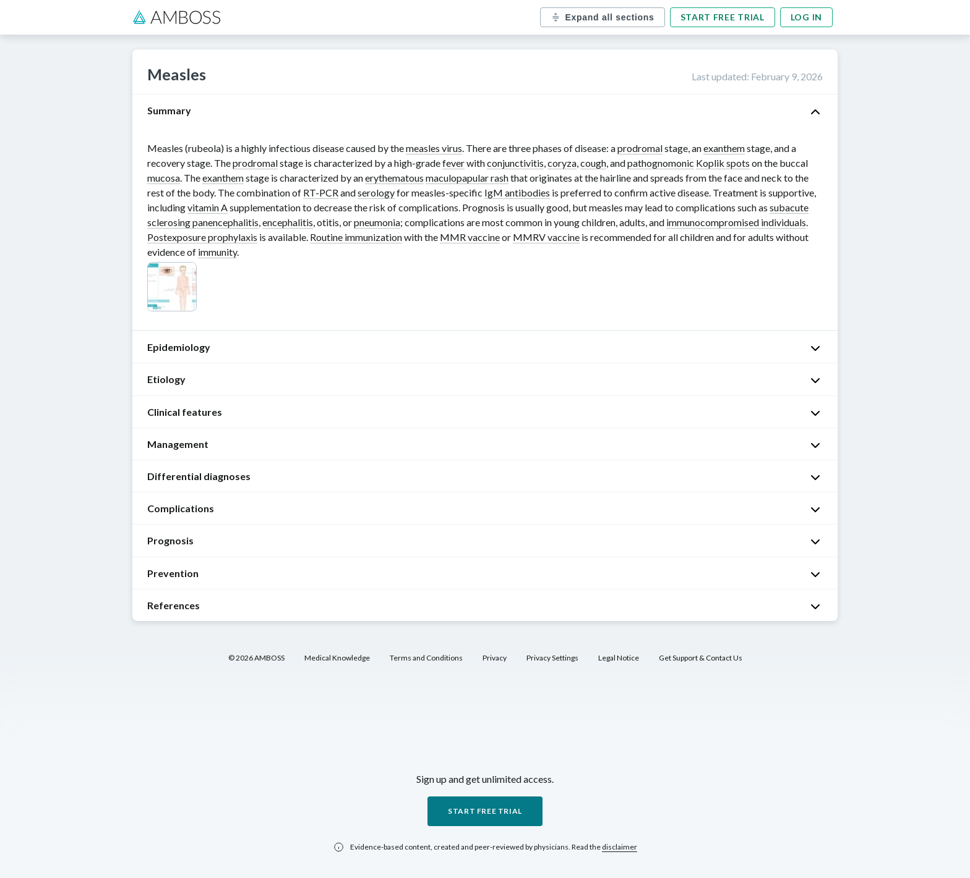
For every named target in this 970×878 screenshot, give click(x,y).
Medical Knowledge (337, 657)
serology (376, 192)
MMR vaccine (470, 237)
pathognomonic (660, 163)
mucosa (163, 178)
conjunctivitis (515, 163)
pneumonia (377, 222)
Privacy (495, 657)
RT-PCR (320, 192)
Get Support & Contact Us (700, 657)
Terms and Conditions (426, 657)
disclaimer (619, 846)
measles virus (434, 148)
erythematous (394, 178)
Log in (806, 17)
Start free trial (722, 17)
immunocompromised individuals (736, 222)
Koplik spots (723, 163)
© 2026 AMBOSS (256, 657)
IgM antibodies (517, 192)
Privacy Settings (552, 657)
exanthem (724, 148)
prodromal (640, 148)
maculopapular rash (467, 178)
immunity (217, 252)
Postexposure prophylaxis (202, 237)
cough (593, 163)
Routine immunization (356, 237)
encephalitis (287, 222)
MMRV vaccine (546, 237)
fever (453, 163)
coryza (562, 163)
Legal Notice (618, 657)
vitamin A (207, 207)
